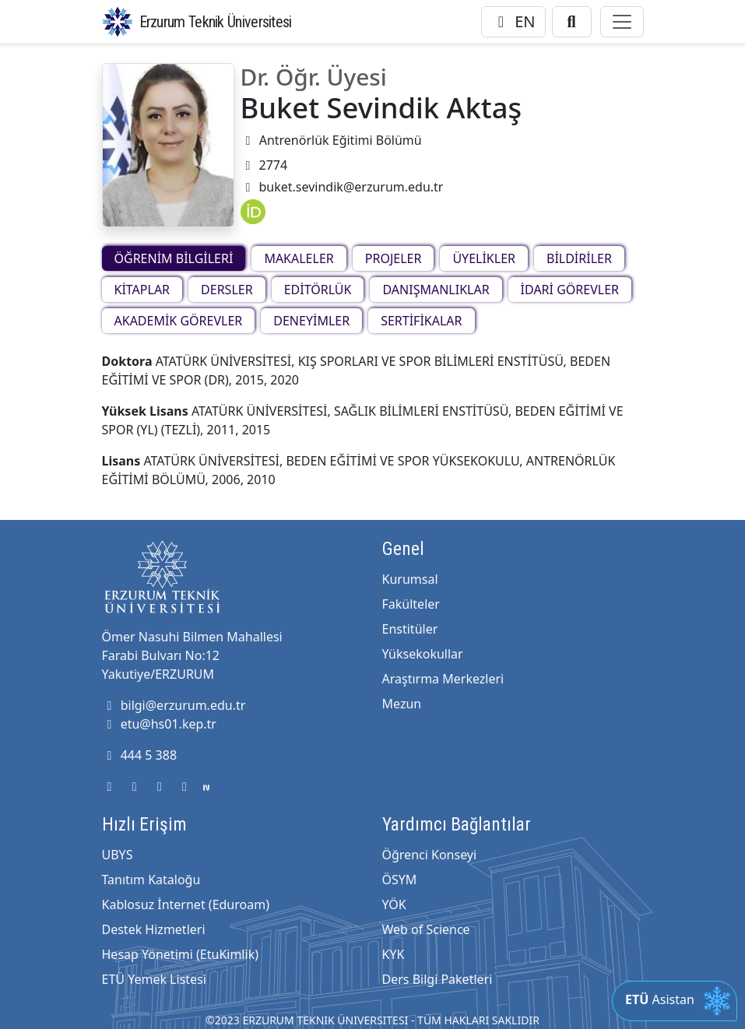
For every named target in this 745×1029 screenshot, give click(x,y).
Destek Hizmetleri (154, 929)
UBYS (117, 854)
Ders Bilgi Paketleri (437, 979)
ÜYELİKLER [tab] (483, 258)
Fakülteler (411, 604)
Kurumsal (410, 579)
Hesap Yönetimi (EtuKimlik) (180, 954)
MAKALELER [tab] (298, 258)
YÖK (394, 904)
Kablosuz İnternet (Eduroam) (185, 904)
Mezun (402, 703)
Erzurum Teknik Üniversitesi (215, 21)
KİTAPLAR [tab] (142, 289)
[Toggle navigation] (622, 21)
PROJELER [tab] (393, 258)
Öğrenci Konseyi (429, 854)
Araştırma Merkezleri (443, 678)
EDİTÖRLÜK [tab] (318, 289)
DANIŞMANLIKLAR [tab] (435, 289)
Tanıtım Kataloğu (151, 879)
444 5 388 (139, 755)
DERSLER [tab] (227, 289)
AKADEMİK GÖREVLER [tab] (178, 320)
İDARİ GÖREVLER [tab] (570, 289)
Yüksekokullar (422, 653)
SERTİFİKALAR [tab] (421, 320)
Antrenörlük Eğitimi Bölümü (331, 140)
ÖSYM (399, 879)
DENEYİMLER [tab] (311, 320)
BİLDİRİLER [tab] (579, 258)
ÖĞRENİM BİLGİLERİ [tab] (174, 258)
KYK (393, 954)
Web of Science (426, 929)
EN (513, 21)
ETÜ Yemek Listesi (154, 979)
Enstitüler (410, 628)
